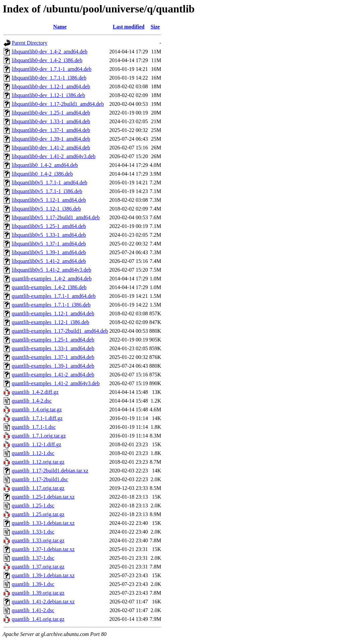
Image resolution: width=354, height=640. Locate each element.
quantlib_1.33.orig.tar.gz (38, 540)
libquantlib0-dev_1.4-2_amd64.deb (49, 51)
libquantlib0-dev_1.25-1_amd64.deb (51, 113)
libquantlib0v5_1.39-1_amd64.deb (49, 252)
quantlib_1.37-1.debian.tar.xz (43, 549)
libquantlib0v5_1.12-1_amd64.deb (49, 200)
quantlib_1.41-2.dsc (33, 610)
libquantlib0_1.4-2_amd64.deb (45, 165)
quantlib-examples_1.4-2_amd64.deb (52, 278)
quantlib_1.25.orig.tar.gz (38, 514)
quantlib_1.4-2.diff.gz (35, 392)
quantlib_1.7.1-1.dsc (34, 427)
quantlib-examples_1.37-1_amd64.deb (53, 357)
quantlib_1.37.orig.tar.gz (38, 566)
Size (155, 27)
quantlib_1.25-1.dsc (33, 505)
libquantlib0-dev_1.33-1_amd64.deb (51, 121)
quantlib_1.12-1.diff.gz (36, 444)
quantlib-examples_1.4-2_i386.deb (49, 287)
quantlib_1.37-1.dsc (33, 558)
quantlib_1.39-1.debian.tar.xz (43, 575)
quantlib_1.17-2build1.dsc (40, 479)
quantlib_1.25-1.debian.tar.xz (43, 497)
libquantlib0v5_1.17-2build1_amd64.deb (56, 217)
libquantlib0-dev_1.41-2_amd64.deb (51, 147)
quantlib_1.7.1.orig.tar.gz (39, 436)
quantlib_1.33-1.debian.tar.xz (43, 523)
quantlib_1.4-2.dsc (32, 401)
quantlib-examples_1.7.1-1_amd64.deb (54, 296)
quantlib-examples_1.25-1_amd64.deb (53, 339)
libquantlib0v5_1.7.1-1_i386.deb (47, 191)
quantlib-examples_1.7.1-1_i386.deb (51, 305)
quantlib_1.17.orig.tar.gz (38, 488)
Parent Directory (29, 43)
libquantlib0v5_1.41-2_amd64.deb (49, 261)
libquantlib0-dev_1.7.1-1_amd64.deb (52, 69)
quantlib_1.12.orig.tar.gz (38, 462)
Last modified (128, 27)
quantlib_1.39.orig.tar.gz (38, 593)
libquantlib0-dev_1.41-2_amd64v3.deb (54, 156)
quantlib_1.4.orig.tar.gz (37, 409)
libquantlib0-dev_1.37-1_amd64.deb (51, 130)
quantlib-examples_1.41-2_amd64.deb (53, 374)
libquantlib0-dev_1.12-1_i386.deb (48, 95)
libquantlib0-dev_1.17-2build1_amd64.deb (58, 104)
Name (60, 27)
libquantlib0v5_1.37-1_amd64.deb (49, 243)
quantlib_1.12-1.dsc (33, 453)
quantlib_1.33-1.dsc (33, 532)
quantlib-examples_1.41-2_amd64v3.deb (56, 383)
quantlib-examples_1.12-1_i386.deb (50, 322)
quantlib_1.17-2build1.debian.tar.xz (50, 470)
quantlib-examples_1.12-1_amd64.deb (53, 313)
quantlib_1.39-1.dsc (33, 584)
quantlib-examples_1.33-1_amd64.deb (53, 348)
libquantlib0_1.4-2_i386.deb (42, 174)
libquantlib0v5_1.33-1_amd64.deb (49, 235)
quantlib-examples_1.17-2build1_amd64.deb (60, 331)
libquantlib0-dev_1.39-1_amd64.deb (51, 139)
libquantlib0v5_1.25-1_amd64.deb (49, 226)
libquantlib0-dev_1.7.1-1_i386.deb (49, 78)
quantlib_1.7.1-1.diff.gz (37, 418)
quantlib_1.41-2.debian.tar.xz (43, 601)
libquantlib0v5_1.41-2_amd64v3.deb (51, 270)
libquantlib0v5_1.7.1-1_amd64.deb (49, 182)
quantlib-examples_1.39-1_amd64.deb (53, 366)
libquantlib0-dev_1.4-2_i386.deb (47, 60)
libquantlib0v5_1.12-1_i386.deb (46, 209)
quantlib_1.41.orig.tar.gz (38, 619)
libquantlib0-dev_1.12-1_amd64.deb (51, 86)
